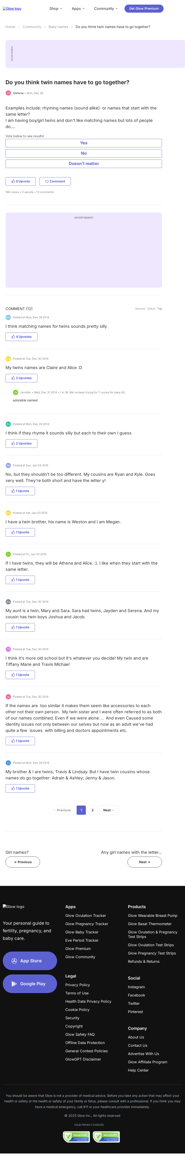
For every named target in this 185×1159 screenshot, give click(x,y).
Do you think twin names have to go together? (113, 27)
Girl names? (17, 852)
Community (32, 27)
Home (10, 27)
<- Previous (23, 862)
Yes (83, 142)
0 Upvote (20, 181)
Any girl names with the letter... (131, 852)
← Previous (62, 810)
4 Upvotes (21, 337)
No (84, 153)
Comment (55, 181)
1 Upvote (20, 491)
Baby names (58, 27)
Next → (109, 810)
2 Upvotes (21, 378)
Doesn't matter (84, 163)
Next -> (144, 862)
